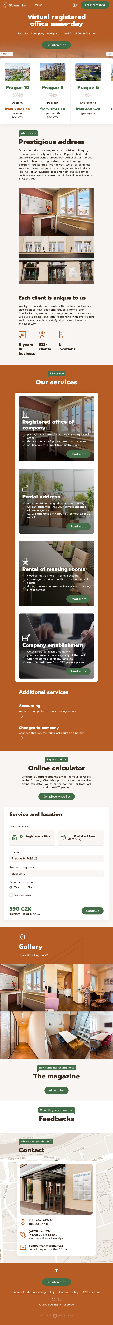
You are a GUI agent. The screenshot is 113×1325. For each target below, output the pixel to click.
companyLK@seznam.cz (46, 1245)
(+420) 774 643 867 (43, 1235)
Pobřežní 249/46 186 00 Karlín (41, 1222)
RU (59, 1299)
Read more (78, 454)
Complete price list (56, 796)
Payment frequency (22, 867)
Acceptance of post (22, 882)
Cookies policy (68, 1292)
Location (14, 852)
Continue (92, 911)
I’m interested (95, 5)
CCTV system (91, 1292)
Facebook (75, 5)
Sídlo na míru (15, 5)
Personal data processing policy (34, 1292)
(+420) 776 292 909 (43, 1231)
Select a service (19, 826)
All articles (56, 1090)
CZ (53, 1299)
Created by (56, 1316)
